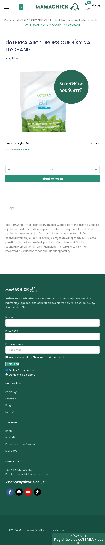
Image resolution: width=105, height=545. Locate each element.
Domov (9, 20)
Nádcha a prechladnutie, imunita (76, 20)
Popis (11, 208)
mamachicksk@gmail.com (31, 474)
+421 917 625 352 (21, 470)
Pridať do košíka (52, 179)
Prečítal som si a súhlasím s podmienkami (36, 357)
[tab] (11, 208)
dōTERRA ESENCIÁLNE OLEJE (34, 20)
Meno (9, 317)
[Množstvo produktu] (52, 169)
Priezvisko (11, 330)
